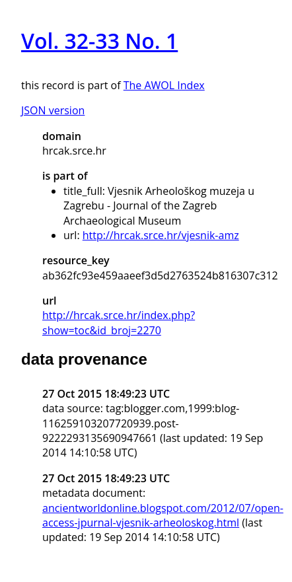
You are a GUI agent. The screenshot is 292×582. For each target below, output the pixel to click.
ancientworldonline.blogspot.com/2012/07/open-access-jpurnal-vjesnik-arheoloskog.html (162, 515)
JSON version (53, 110)
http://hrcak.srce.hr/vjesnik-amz (161, 235)
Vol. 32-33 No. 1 (99, 40)
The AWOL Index (164, 85)
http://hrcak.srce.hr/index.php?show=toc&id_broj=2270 (118, 322)
